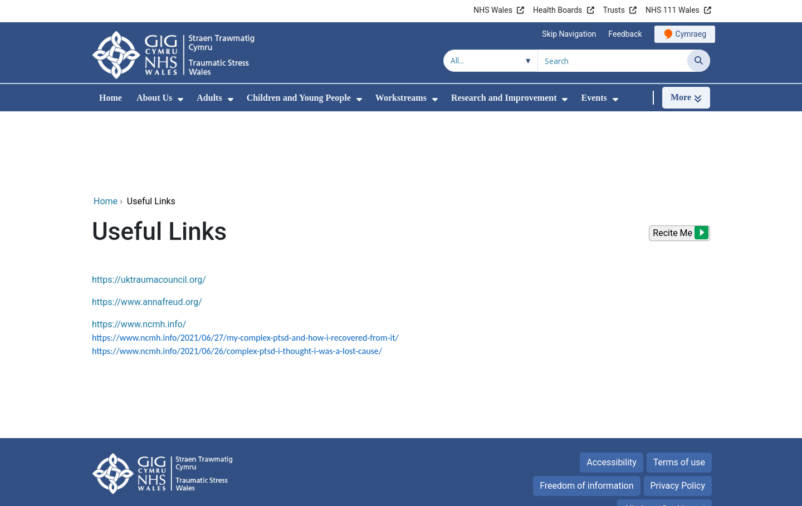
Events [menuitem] (594, 97)
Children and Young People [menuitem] (299, 97)
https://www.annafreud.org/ (147, 227)
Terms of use (679, 387)
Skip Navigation (569, 34)
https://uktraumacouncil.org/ (149, 205)
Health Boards (557, 10)
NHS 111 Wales (672, 10)
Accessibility (611, 387)
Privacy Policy (678, 411)
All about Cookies (658, 434)
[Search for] (612, 61)
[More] (686, 98)
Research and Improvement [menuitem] (504, 97)
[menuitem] (180, 99)
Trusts (614, 10)
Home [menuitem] (110, 97)
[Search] (698, 61)
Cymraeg (691, 34)
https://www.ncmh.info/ (139, 249)
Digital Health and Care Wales (639, 492)
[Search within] (490, 61)
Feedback (625, 34)
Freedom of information (586, 411)
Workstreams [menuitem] (401, 97)
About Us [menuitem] (154, 97)
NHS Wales (492, 10)
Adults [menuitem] (209, 97)
